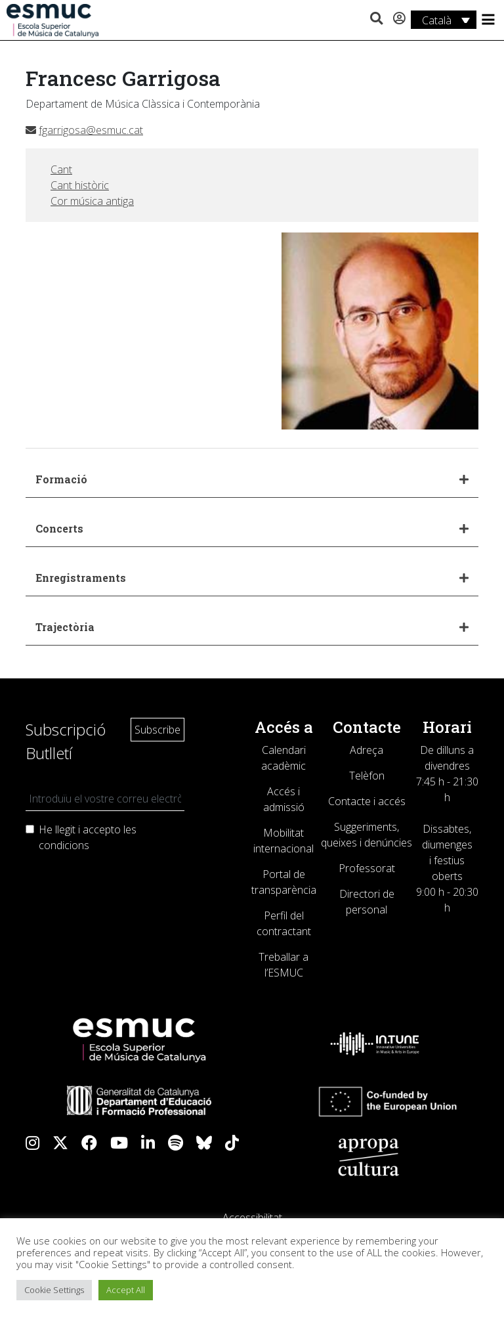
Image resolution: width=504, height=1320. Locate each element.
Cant (61, 169)
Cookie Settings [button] (54, 1290)
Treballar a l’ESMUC (283, 965)
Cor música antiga (92, 201)
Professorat (367, 868)
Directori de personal (366, 902)
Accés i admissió (283, 799)
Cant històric (80, 185)
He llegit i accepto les (87, 837)
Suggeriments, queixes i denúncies (366, 835)
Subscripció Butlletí (66, 741)
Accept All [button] (125, 1290)
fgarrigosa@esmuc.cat (84, 130)
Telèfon (367, 775)
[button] (376, 19)
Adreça (366, 750)
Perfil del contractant (284, 923)
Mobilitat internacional (283, 840)
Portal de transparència (283, 882)
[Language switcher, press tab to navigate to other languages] (443, 20)
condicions (64, 845)
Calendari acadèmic (283, 758)
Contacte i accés (367, 801)
